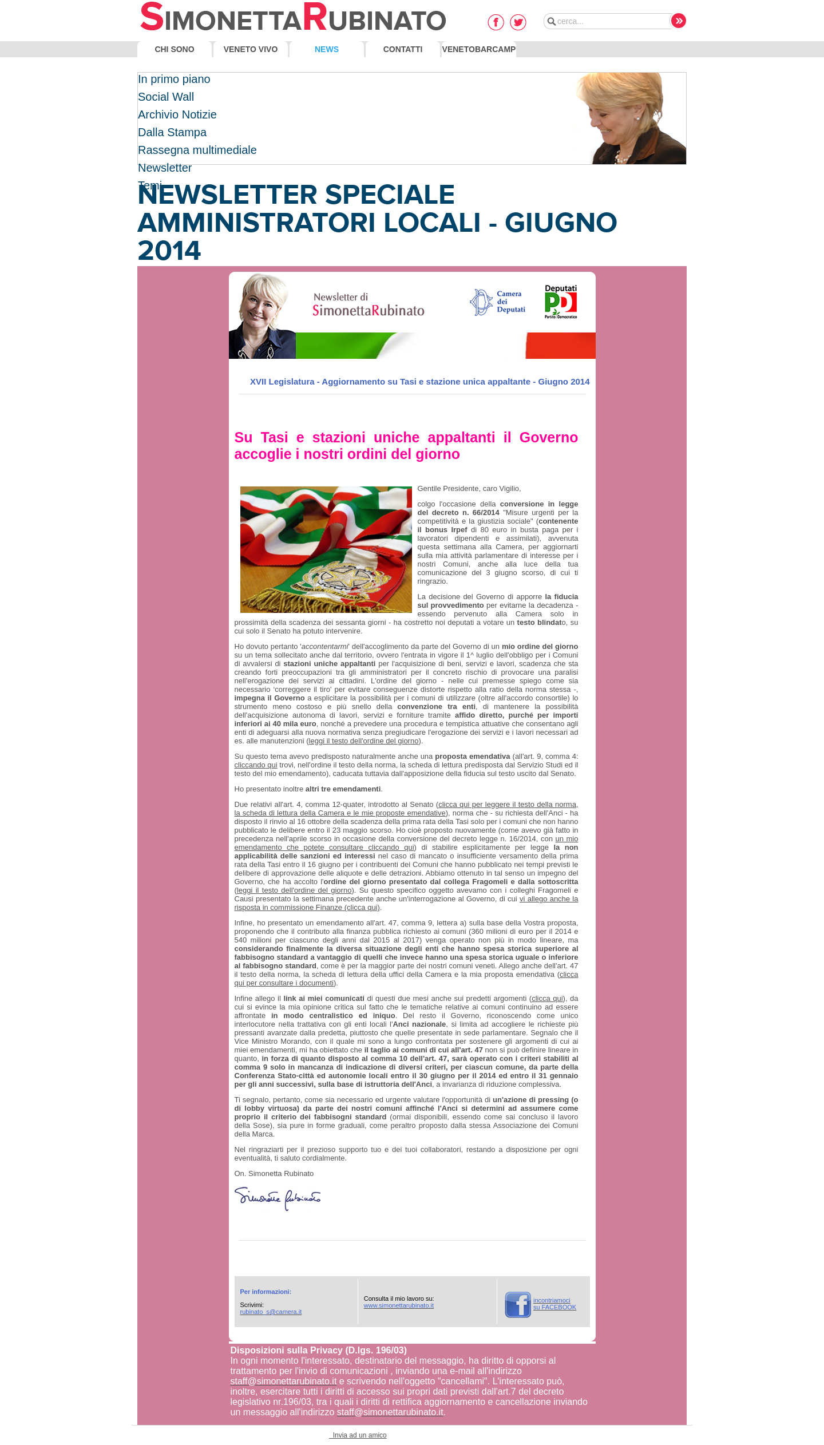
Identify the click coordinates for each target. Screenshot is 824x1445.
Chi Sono (174, 49)
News (327, 49)
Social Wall (166, 96)
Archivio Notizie (177, 114)
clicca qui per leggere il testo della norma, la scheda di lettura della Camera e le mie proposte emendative (407, 808)
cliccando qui (256, 765)
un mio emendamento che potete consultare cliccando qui (407, 843)
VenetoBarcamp (479, 49)
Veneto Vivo (251, 49)
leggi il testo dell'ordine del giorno (364, 741)
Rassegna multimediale (197, 150)
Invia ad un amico (358, 1435)
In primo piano (174, 79)
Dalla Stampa (172, 132)
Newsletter (165, 167)
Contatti (403, 49)
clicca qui (547, 998)
